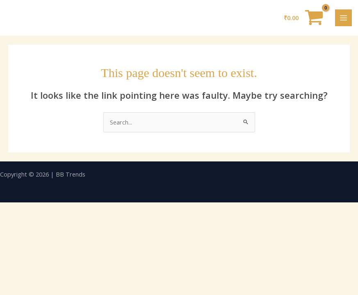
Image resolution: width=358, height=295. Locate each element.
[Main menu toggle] (343, 17)
